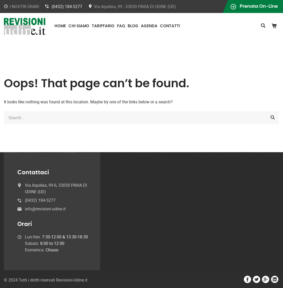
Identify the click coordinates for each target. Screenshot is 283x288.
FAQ (121, 26)
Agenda (149, 26)
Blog (133, 26)
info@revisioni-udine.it (45, 209)
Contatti (170, 26)
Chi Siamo (78, 26)
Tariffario (103, 26)
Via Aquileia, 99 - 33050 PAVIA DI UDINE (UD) (135, 6)
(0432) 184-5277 (67, 6)
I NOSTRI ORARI (24, 6)
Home (60, 26)
